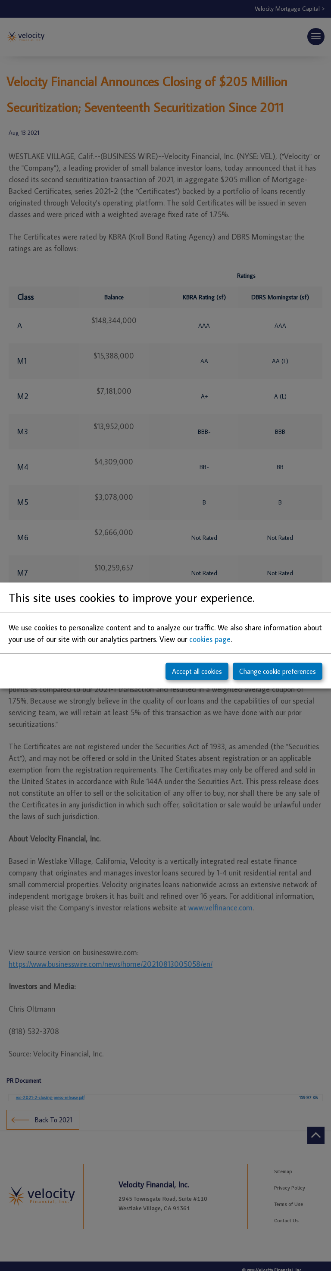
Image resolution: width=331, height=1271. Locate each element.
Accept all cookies (197, 671)
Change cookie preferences (277, 671)
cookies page (210, 639)
